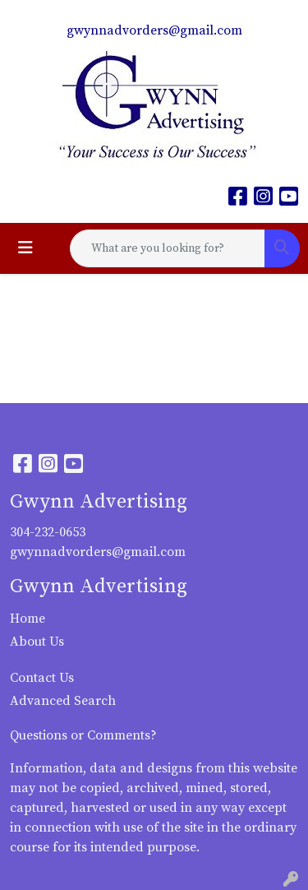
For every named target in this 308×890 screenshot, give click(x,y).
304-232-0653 (47, 532)
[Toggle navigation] (25, 248)
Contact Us (42, 678)
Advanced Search (63, 701)
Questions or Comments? (83, 735)
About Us (37, 641)
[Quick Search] (167, 248)
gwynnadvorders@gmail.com (154, 30)
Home (27, 618)
